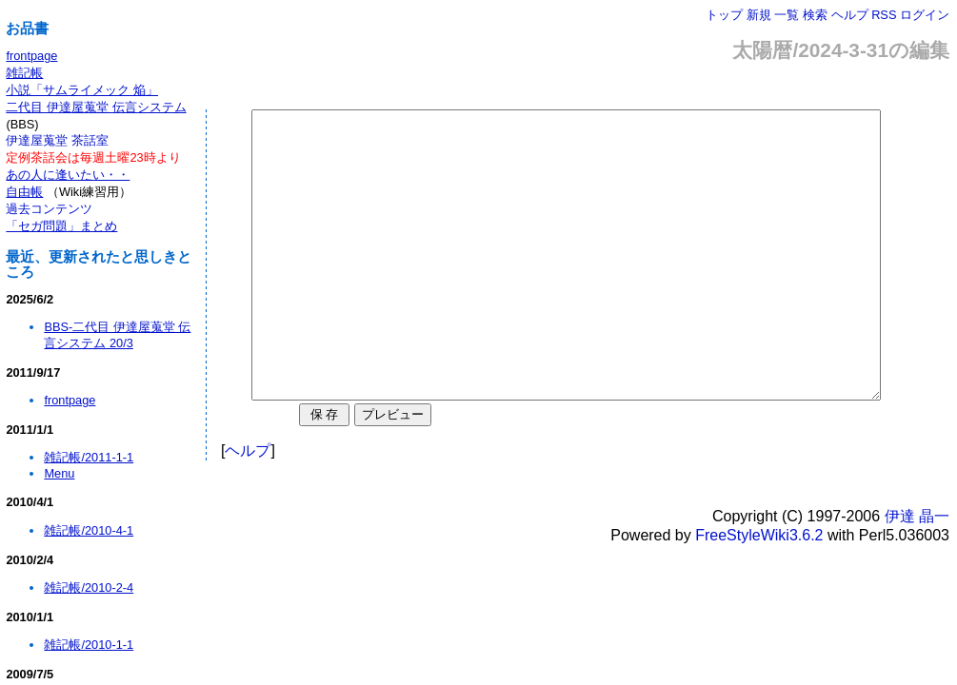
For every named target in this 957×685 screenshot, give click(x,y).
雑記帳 (24, 73)
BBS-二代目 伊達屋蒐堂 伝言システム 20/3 (117, 335)
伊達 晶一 (917, 573)
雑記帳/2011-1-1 (88, 457)
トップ (724, 15)
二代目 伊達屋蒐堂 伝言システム (96, 107)
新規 (759, 15)
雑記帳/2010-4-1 (88, 530)
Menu (59, 473)
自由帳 (24, 192)
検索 (815, 15)
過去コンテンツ (49, 209)
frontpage (31, 56)
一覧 (786, 15)
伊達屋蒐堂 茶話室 (57, 140)
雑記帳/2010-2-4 (88, 587)
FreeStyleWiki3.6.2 (759, 592)
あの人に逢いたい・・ (68, 174)
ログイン (924, 15)
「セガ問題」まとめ (61, 226)
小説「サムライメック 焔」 (82, 90)
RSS (883, 15)
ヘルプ (849, 15)
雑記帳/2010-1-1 (88, 644)
